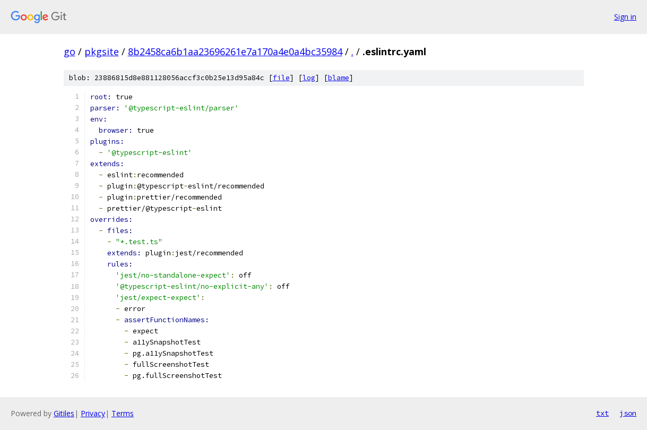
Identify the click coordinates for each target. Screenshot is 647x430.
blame (338, 77)
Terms (122, 413)
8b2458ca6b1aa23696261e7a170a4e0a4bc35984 (235, 51)
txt (602, 413)
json (627, 413)
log (309, 77)
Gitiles (64, 413)
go (69, 51)
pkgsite (101, 51)
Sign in (625, 17)
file (281, 77)
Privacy (93, 413)
